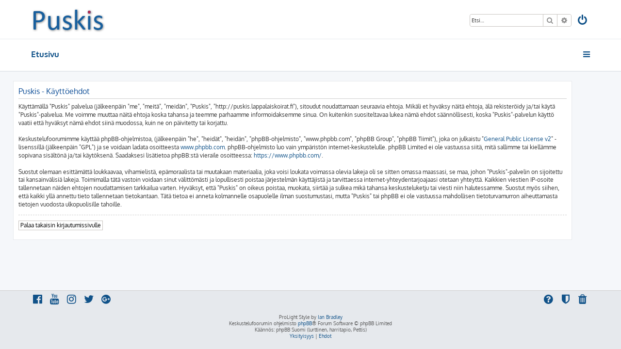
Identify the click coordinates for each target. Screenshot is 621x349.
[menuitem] (583, 21)
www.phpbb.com (220, 147)
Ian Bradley (330, 317)
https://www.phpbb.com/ (306, 155)
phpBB (305, 323)
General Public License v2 (535, 139)
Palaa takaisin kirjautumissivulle (78, 225)
